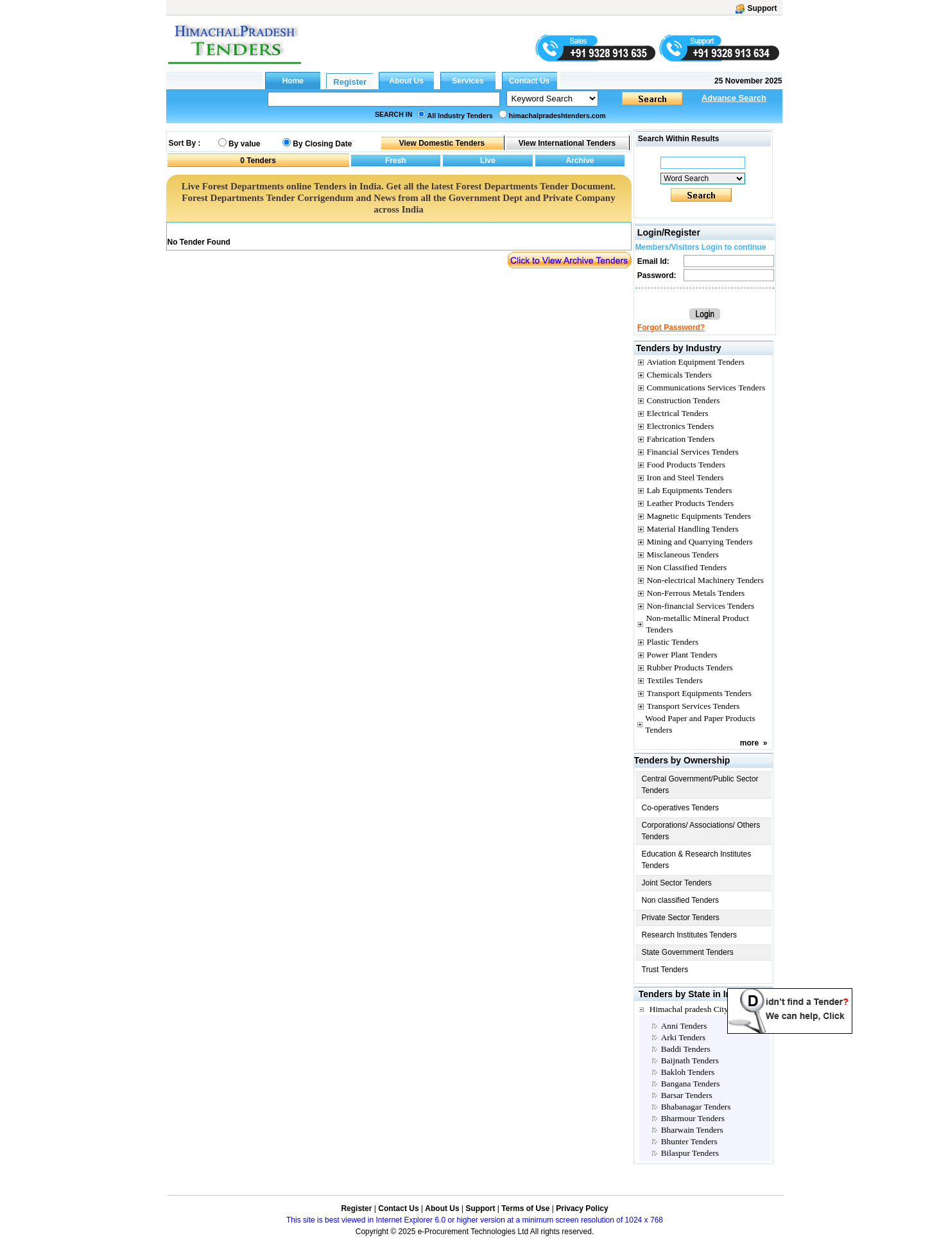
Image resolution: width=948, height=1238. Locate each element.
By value (244, 143)
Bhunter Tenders (689, 1141)
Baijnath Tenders (690, 1060)
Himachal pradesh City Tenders (703, 1009)
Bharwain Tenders (692, 1130)
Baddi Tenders (686, 1049)
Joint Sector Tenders (677, 882)
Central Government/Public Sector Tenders (700, 784)
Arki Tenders (683, 1037)
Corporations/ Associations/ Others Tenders (701, 831)
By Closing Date (322, 143)
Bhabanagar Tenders (696, 1107)
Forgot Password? (671, 327)
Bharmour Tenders (693, 1118)
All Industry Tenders (460, 115)
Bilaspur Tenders (690, 1153)
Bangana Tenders (690, 1083)
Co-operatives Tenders (681, 807)
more (749, 742)
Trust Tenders (665, 969)
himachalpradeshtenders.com (557, 115)
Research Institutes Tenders (689, 934)
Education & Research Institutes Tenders (697, 860)
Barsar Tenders (686, 1095)
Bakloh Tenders (688, 1072)
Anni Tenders (684, 1026)
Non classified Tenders (681, 900)
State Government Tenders (688, 952)
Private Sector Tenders (681, 917)
